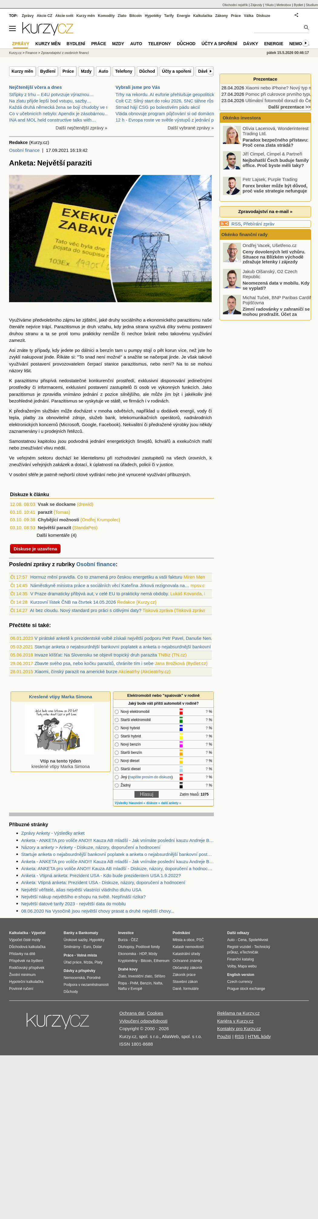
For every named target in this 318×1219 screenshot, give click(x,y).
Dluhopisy (126, 947)
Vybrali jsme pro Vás (138, 87)
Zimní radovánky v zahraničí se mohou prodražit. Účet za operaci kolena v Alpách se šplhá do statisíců (267, 316)
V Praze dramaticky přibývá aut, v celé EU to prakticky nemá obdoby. (99, 593)
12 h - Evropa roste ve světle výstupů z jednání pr (165, 119)
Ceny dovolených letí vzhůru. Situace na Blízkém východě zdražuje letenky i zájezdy (274, 256)
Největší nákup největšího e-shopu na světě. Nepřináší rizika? (83, 896)
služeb (95, 417)
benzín (107, 350)
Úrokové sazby (75, 940)
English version (240, 975)
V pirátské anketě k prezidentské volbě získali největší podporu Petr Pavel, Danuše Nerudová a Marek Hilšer (144, 638)
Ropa (122, 983)
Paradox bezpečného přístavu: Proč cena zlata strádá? (276, 142)
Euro (87, 947)
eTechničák (249, 952)
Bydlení (48, 71)
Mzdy (86, 71)
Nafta (158, 983)
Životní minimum (22, 975)
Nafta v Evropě (130, 989)
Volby (231, 966)
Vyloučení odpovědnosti (143, 1021)
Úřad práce (72, 962)
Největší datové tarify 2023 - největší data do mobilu (73, 903)
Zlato (122, 16)
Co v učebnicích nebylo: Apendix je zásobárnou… (59, 113)
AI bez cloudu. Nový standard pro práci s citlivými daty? (85, 610)
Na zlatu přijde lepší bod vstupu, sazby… (50, 100)
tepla (14, 417)
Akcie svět (64, 16)
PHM (134, 983)
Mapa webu (247, 966)
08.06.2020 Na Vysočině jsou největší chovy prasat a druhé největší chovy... (97, 910)
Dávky (204, 71)
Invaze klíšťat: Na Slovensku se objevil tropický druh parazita (96, 654)
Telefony (123, 71)
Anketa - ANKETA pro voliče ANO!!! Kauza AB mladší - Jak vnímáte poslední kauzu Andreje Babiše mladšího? (117, 840)
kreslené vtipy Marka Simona (59, 761)
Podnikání (181, 933)
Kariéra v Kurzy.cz (235, 1021)
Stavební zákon (185, 982)
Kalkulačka (202, 16)
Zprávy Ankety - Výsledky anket (52, 833)
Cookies (155, 1013)
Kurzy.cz (15, 53)
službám (50, 410)
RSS (236, 223)
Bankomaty (88, 933)
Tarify (169, 16)
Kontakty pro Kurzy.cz (239, 1028)
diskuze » (153, 803)
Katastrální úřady (186, 954)
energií (187, 410)
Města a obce (183, 940)
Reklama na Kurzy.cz (238, 1013)
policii (145, 464)
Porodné (94, 978)
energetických (121, 441)
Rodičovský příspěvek (27, 968)
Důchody (71, 992)
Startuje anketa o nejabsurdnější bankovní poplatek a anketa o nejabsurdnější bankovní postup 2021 (136, 646)
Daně (177, 989)
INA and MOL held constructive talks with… (52, 119)
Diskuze (263, 16)
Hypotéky (153, 16)
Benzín (145, 983)
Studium (312, 5)
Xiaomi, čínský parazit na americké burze (76, 671)
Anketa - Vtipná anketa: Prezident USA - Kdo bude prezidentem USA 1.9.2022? (101, 875)
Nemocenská (74, 978)
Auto (103, 71)
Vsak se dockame (57, 504)
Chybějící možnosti (58, 519)
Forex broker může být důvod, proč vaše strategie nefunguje (275, 188)
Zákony (221, 16)
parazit (45, 512)
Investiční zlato (140, 976)
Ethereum (161, 961)
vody (202, 410)
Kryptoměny (127, 961)
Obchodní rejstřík (235, 5)
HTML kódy (259, 1036)
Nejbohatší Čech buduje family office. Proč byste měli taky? (276, 163)
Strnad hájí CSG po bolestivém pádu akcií (158, 107)
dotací (81, 464)
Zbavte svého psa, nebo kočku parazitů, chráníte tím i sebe (94, 663)
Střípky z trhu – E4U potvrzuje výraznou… (51, 94)
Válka (248, 16)
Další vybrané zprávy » (190, 127)
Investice (126, 933)
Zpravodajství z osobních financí (65, 53)
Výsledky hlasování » (130, 803)
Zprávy (28, 16)
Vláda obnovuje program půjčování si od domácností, (169, 113)
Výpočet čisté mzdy (24, 940)
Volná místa (87, 955)
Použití (224, 1036)
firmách (136, 400)
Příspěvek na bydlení (26, 961)
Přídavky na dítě (22, 954)
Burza (123, 940)
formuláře (191, 989)
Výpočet (38, 933)
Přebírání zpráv (259, 223)
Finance (31, 53)
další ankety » (171, 803)
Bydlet (298, 5)
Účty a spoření (176, 71)
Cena (242, 940)
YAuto (269, 5)
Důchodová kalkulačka (27, 947)
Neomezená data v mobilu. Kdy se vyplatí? (276, 285)
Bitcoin (135, 16)
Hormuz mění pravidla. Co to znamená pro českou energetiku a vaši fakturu (106, 576)
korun (171, 350)
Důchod (147, 71)
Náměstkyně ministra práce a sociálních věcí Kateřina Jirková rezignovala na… (109, 585)
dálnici (87, 350)
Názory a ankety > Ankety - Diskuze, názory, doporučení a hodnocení (91, 847)
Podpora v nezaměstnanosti (86, 985)
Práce (68, 71)
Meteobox (284, 5)
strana (142, 326)
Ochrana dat (131, 1013)
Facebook (109, 424)
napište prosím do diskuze (150, 777)
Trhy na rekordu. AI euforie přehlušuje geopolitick (165, 94)
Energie (183, 16)
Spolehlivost (258, 940)
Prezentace (265, 79)
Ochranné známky (187, 961)
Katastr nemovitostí (188, 947)
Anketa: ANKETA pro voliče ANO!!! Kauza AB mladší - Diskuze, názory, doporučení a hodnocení (117, 868)
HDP (143, 954)
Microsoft (70, 424)
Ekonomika (127, 954)
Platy (98, 962)
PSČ (200, 940)
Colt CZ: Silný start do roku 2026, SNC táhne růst (165, 100)
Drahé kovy (128, 969)
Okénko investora (241, 117)
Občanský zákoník (187, 968)
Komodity (106, 16)
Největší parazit (54, 527)
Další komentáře (53, 535)
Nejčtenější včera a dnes (35, 87)
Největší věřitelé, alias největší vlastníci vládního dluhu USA (81, 889)
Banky (69, 933)
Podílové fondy (148, 947)
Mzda (88, 962)
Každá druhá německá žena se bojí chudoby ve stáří (62, 107)
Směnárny (72, 947)
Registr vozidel (239, 947)
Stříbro (159, 976)
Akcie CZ (44, 16)
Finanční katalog (240, 959)
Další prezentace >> (289, 106)
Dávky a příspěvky (79, 971)
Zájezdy (256, 5)
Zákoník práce (184, 975)
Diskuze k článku (29, 494)
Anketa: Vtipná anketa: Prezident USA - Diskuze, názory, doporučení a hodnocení (103, 882)
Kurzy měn (22, 71)
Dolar (97, 947)
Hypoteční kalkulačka (26, 982)
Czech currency (239, 982)
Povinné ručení (21, 989)
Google (89, 424)
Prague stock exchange (246, 989)
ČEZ (134, 940)
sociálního (131, 319)
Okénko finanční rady (244, 234)
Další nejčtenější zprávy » (82, 127)
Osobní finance (24, 150)
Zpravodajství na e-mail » (265, 211)
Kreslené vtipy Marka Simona (60, 696)
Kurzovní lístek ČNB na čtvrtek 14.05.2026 (73, 602)
